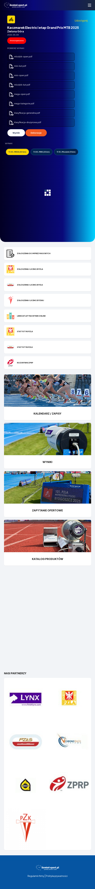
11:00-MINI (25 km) (41, 152)
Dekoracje (36, 132)
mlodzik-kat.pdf (19, 85)
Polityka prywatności (57, 876)
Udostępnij (81, 20)
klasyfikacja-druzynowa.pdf (25, 122)
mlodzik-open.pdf (20, 56)
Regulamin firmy (36, 876)
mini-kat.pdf (17, 66)
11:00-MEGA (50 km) (17, 152)
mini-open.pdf (18, 75)
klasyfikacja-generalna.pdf (24, 113)
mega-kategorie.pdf (21, 103)
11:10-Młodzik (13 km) (66, 152)
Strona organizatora (17, 40)
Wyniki (16, 132)
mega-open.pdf (19, 94)
